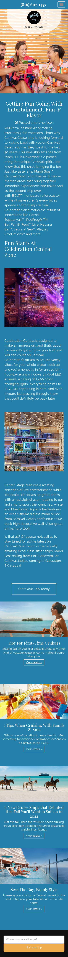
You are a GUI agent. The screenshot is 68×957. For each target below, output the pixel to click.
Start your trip (34, 947)
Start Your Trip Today (34, 589)
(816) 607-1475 (33, 4)
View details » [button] (34, 662)
